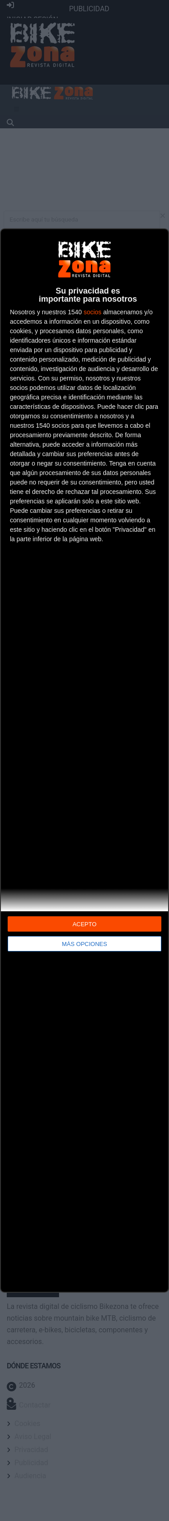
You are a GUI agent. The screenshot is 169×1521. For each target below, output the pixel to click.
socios (92, 312)
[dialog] (84, 760)
